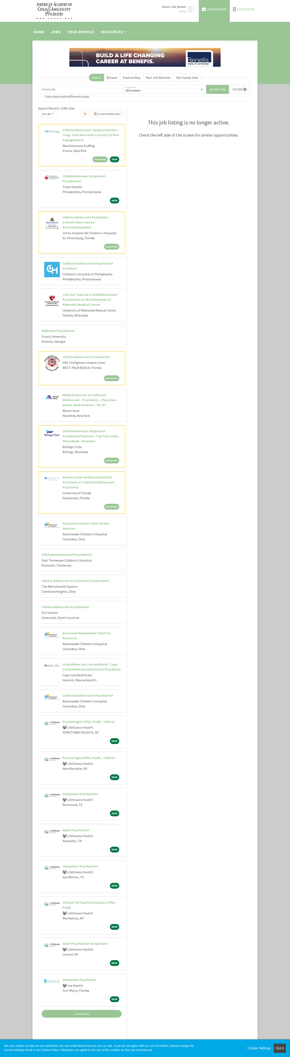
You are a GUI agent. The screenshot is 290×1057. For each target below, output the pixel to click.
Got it (280, 1048)
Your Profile (81, 32)
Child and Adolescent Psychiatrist (67, 554)
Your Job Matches (158, 77)
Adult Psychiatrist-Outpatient (85, 943)
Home (38, 32)
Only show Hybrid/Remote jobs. (67, 96)
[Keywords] (81, 89)
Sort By (46, 114)
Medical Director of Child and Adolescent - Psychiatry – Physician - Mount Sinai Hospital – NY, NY (90, 400)
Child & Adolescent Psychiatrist (86, 357)
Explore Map (131, 77)
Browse (112, 77)
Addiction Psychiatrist (58, 331)
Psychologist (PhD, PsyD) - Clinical (89, 721)
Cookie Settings (259, 1048)
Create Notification (107, 114)
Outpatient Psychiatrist (80, 794)
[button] (239, 89)
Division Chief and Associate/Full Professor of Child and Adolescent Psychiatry (88, 482)
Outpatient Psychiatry (79, 980)
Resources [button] (112, 32)
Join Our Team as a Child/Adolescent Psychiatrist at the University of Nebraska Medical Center (90, 299)
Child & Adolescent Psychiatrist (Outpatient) (75, 581)
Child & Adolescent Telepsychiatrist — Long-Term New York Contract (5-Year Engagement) (91, 135)
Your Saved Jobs (187, 77)
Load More (81, 1014)
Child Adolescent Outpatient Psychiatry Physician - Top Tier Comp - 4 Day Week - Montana (91, 436)
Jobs (56, 32)
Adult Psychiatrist (76, 830)
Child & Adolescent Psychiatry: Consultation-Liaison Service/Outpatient (86, 222)
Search (96, 77)
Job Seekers (214, 9)
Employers (243, 9)
